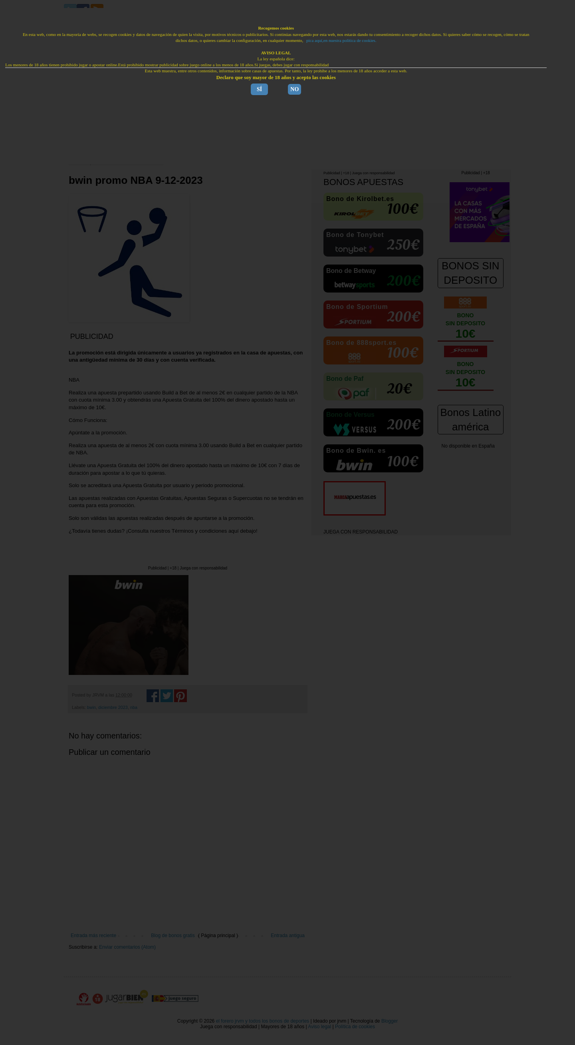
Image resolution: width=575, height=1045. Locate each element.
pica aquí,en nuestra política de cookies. (341, 40)
